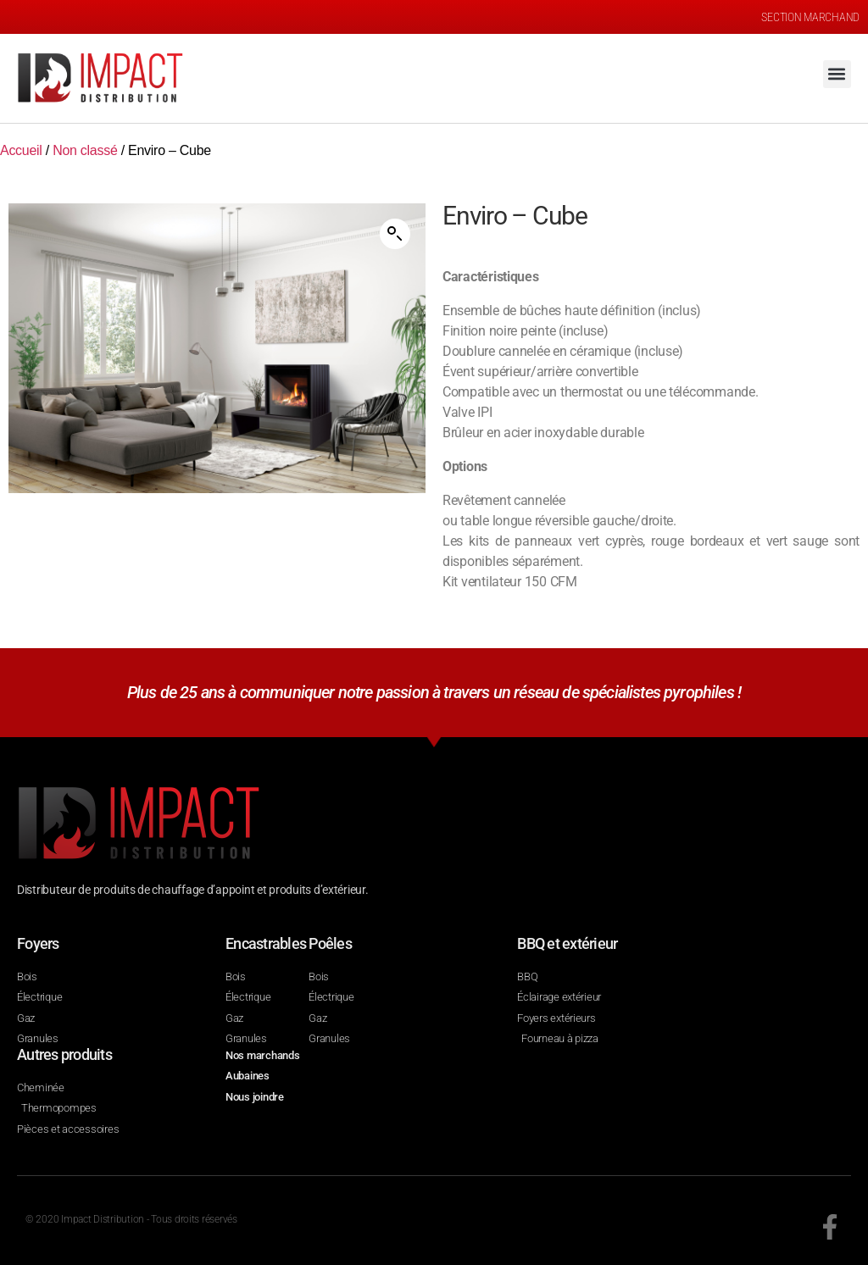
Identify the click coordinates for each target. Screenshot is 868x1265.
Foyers (38, 943)
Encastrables (265, 943)
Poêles (330, 943)
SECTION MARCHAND (810, 17)
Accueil (21, 150)
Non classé (85, 150)
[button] (837, 74)
